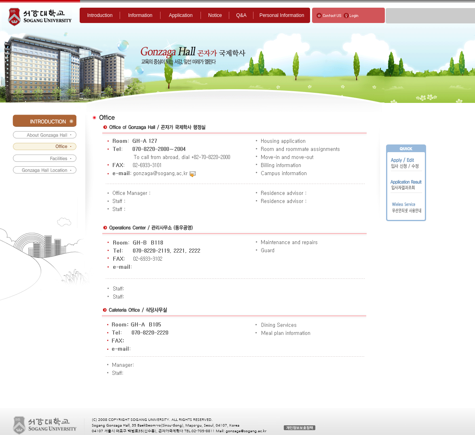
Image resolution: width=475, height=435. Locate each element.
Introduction (100, 15)
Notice (215, 15)
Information (140, 15)
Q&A (241, 15)
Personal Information (282, 15)
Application (181, 15)
